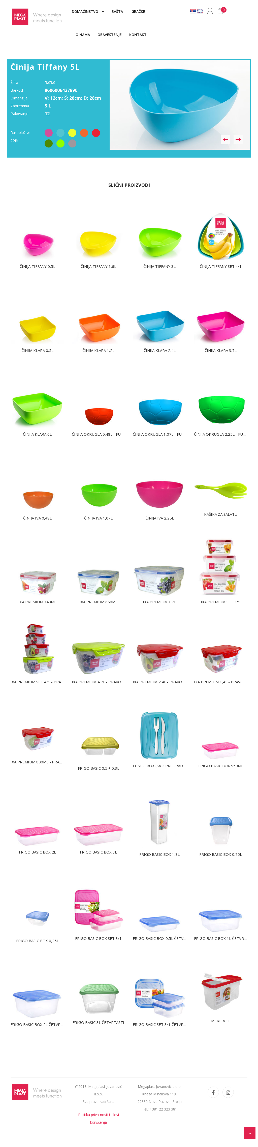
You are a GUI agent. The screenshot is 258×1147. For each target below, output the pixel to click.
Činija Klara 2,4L (160, 350)
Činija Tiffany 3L (159, 266)
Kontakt (138, 34)
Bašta (117, 11)
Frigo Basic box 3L (98, 852)
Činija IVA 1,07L (98, 518)
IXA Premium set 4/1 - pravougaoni (46, 681)
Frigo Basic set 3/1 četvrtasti (163, 1024)
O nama (83, 34)
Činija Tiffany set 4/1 (221, 266)
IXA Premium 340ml (37, 601)
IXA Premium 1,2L (159, 601)
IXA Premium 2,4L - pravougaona (165, 681)
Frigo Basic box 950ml (220, 765)
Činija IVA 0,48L (37, 518)
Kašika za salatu (220, 514)
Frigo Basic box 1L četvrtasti (224, 938)
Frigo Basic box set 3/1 (98, 938)
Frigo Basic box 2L (37, 852)
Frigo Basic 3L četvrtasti (98, 1022)
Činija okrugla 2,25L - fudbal (223, 434)
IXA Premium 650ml (98, 601)
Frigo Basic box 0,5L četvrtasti (165, 938)
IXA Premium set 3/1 (220, 601)
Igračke (138, 11)
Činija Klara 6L (37, 434)
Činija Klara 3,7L (221, 350)
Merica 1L (220, 1020)
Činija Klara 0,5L (37, 350)
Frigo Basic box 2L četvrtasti (41, 1024)
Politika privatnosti (93, 1114)
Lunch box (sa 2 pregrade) (159, 765)
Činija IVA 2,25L (159, 518)
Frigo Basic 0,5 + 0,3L (98, 768)
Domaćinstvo (85, 11)
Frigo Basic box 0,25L (37, 940)
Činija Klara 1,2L (98, 350)
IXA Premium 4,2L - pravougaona (104, 681)
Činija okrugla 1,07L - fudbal (162, 434)
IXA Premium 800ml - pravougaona (45, 761)
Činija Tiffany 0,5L (37, 266)
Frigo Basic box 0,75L (220, 854)
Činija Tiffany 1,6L (98, 266)
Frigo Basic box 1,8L (159, 854)
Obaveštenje (110, 34)
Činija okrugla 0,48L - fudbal (101, 434)
